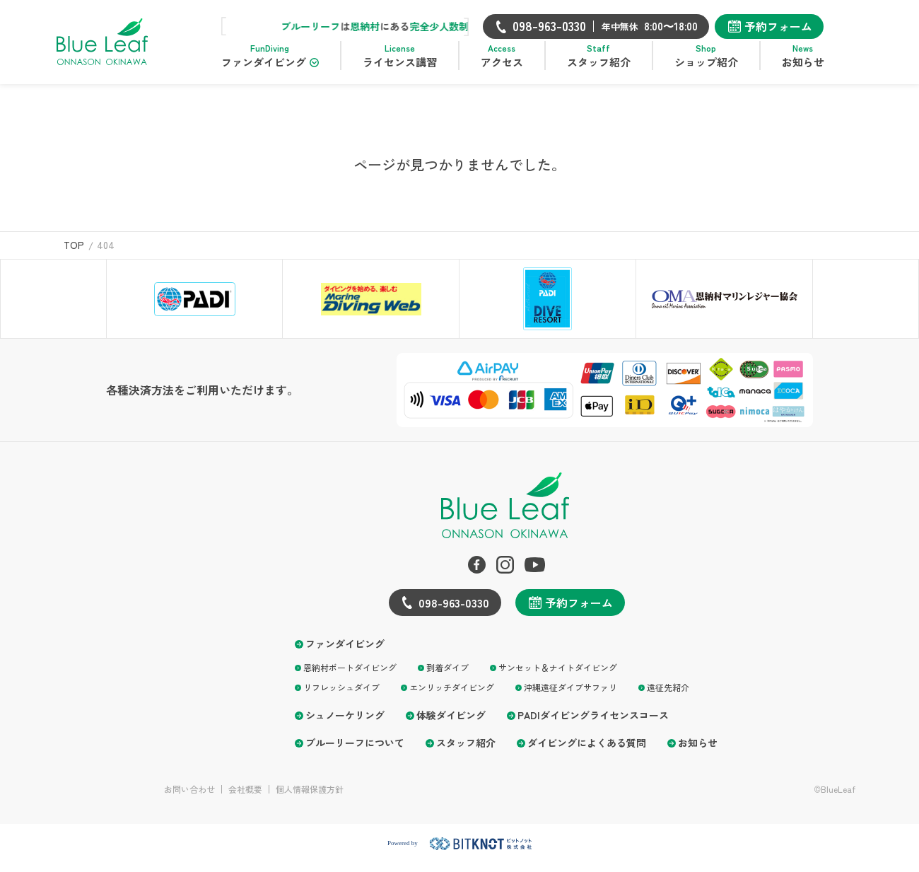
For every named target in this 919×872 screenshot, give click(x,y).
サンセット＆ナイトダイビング (557, 676)
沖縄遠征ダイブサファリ (570, 696)
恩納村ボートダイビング (350, 676)
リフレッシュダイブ (341, 696)
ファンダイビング (345, 652)
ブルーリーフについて (354, 751)
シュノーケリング (345, 724)
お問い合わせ (189, 797)
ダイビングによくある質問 (586, 751)
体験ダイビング (451, 724)
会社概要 (245, 797)
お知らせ (698, 751)
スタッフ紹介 (466, 751)
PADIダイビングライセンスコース (593, 724)
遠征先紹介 (668, 696)
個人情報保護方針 (310, 797)
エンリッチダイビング (451, 696)
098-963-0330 (453, 611)
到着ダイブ (447, 676)
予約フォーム (797, 26)
